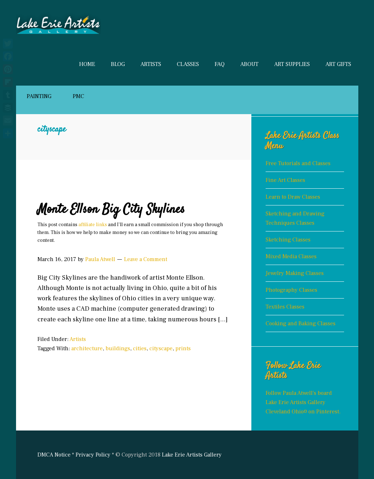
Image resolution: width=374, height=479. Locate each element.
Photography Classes (291, 290)
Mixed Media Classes (291, 256)
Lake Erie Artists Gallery (73, 21)
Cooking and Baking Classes (300, 323)
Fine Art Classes (285, 180)
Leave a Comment (145, 259)
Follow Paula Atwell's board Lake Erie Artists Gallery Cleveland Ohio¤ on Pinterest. (303, 402)
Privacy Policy (93, 454)
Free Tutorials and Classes (298, 163)
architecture (87, 348)
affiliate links (92, 224)
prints (183, 348)
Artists (78, 339)
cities (140, 348)
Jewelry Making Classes (295, 273)
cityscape (161, 348)
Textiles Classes (285, 306)
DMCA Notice (54, 454)
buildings (118, 348)
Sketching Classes (288, 239)
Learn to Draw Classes (293, 196)
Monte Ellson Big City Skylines (111, 209)
